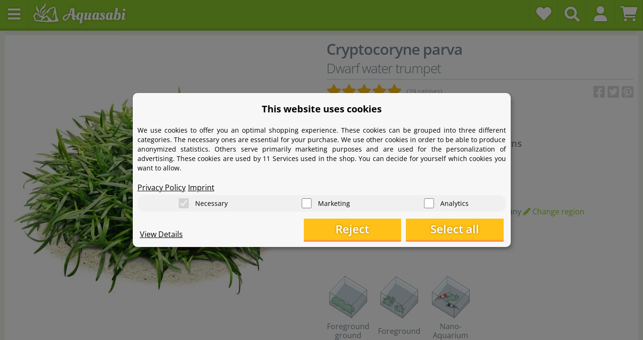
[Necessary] (184, 203)
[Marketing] (307, 203)
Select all (456, 229)
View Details (161, 234)
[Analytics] (429, 203)
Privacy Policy (161, 187)
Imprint (201, 187)
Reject (357, 229)
